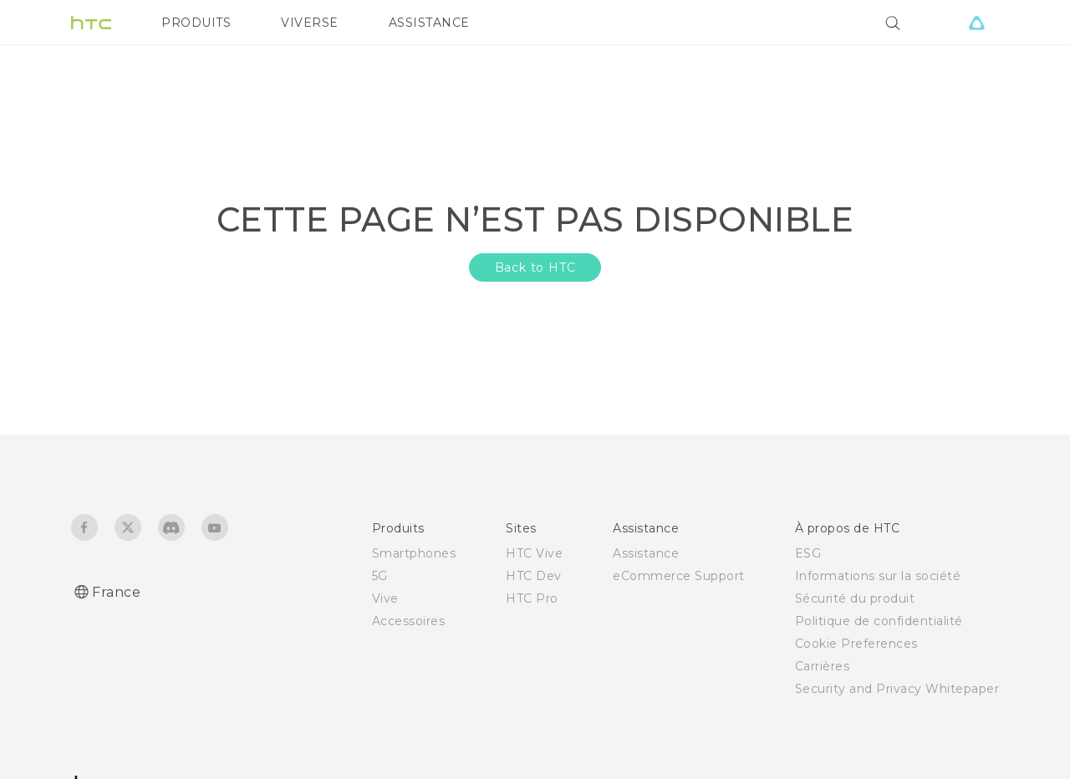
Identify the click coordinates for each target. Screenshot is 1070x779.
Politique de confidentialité (879, 621)
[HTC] (91, 23)
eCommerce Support (679, 575)
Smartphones (414, 553)
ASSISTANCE (429, 22)
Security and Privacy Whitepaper (897, 688)
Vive (385, 598)
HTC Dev (534, 575)
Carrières (822, 666)
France (116, 592)
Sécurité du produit (855, 598)
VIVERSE (310, 22)
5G (380, 575)
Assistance (646, 553)
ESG (808, 553)
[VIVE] (976, 22)
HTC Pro (532, 598)
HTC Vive (534, 553)
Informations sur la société (878, 575)
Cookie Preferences (856, 643)
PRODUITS (196, 22)
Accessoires (409, 621)
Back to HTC (535, 267)
